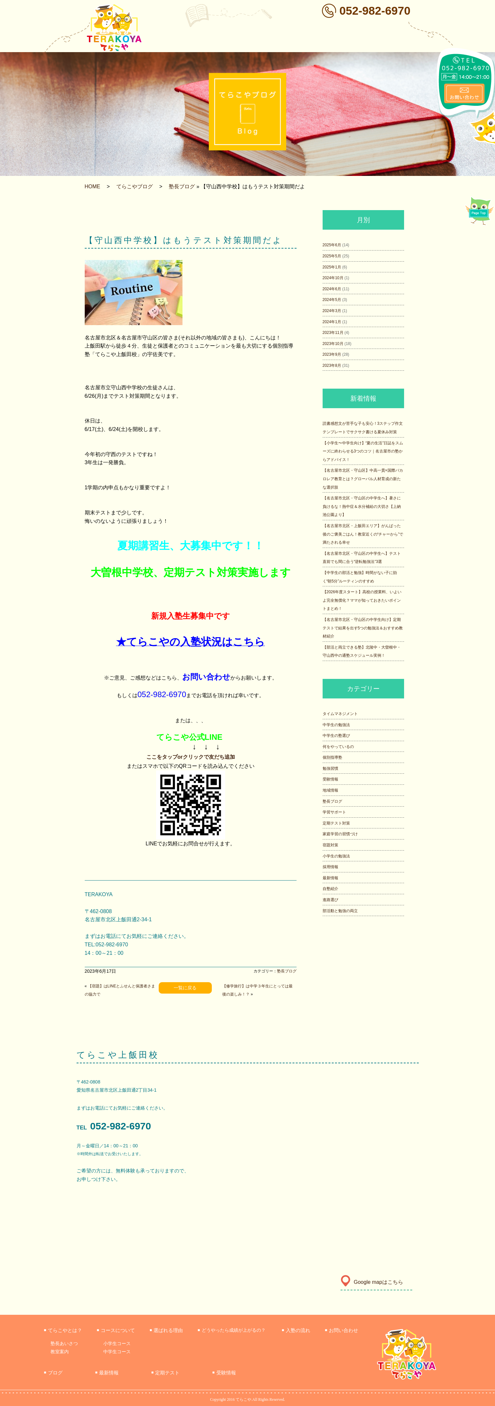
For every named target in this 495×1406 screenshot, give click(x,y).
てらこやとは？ (63, 1330)
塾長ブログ (182, 186)
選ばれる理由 (166, 1330)
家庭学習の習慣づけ (340, 834)
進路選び (330, 899)
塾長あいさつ (64, 1343)
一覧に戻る (185, 987)
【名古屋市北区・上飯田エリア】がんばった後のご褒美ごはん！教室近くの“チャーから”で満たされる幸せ (363, 534)
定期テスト (165, 1372)
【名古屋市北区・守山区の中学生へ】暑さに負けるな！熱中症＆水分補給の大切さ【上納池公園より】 (362, 506)
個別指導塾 (332, 757)
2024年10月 (333, 278)
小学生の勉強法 (336, 856)
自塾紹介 (330, 888)
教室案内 (60, 1351)
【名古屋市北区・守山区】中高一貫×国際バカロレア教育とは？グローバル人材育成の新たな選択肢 (363, 478)
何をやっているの (338, 746)
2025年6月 (332, 245)
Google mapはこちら (372, 1282)
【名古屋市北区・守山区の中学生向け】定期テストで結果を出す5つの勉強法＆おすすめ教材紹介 (363, 627)
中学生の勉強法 (336, 725)
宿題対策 (330, 845)
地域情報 (330, 790)
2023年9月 (332, 354)
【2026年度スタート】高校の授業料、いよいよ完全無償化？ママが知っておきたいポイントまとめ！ (362, 600)
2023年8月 (332, 365)
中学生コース (117, 1351)
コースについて (116, 1330)
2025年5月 (332, 256)
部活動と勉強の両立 (340, 911)
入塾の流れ (296, 1330)
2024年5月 (332, 299)
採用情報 (330, 867)
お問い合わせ (341, 1330)
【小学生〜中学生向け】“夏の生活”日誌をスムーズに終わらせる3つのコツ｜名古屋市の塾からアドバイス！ (363, 451)
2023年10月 (333, 343)
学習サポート (334, 812)
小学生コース (117, 1343)
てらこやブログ (134, 186)
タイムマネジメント (340, 713)
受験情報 (330, 779)
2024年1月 (332, 322)
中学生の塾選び (336, 735)
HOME (92, 186)
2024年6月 (332, 289)
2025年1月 (332, 267)
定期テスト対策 (336, 823)
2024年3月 (332, 310)
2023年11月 (333, 332)
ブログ (53, 1372)
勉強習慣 (330, 768)
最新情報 (330, 878)
